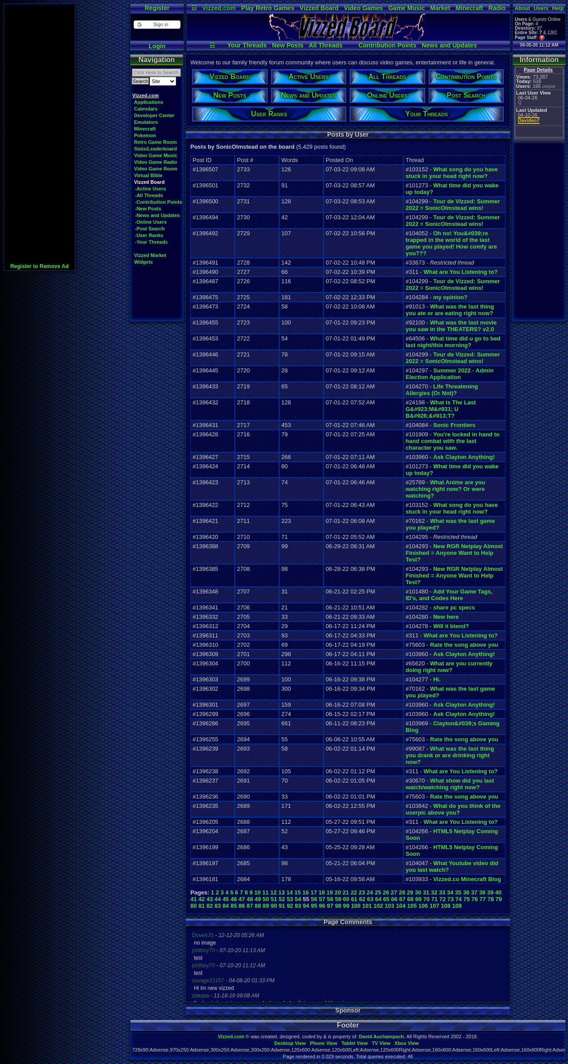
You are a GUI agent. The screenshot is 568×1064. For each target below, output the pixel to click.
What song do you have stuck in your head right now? (452, 172)
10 (257, 892)
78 (490, 899)
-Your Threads (151, 242)
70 (426, 899)
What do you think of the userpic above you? (453, 809)
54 (298, 899)
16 (306, 892)
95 (314, 905)
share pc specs (454, 607)
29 (410, 892)
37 (474, 892)
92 (290, 905)
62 (362, 899)
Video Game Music (156, 155)
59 (338, 899)
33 (442, 892)
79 (499, 899)
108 (446, 905)
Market (440, 8)
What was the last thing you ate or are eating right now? (450, 309)
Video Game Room (156, 168)
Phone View (323, 1043)
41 (193, 899)
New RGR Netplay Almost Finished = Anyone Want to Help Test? (454, 553)
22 (354, 892)
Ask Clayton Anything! (464, 457)
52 (282, 899)
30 (418, 892)
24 (370, 892)
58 (330, 899)
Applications (148, 102)
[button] (157, 24)
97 (330, 905)
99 (346, 905)
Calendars (146, 108)
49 (258, 899)
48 (250, 899)
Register (157, 8)
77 (482, 899)
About (522, 8)
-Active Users (150, 188)
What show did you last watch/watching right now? (450, 784)
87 (250, 905)
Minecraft (469, 8)
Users (541, 8)
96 (322, 905)
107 (434, 905)
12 (273, 892)
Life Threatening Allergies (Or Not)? (442, 389)
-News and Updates (157, 215)
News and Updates (449, 45)
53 (290, 899)
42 (201, 899)
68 (410, 899)
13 (281, 892)
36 (466, 892)
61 (354, 899)
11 (265, 892)
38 (482, 892)
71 (434, 899)
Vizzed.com (219, 8)
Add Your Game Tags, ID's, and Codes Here (449, 594)
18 (322, 892)
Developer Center (154, 115)
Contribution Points (388, 45)
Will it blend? (451, 626)
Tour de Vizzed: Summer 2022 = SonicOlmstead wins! (453, 204)
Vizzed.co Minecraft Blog (467, 879)
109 (457, 905)
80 (193, 905)
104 (401, 905)
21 (346, 892)
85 (233, 905)
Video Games (363, 8)
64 (378, 899)
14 (289, 892)
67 (402, 899)
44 (217, 899)
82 (209, 905)
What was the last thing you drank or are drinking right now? (450, 755)
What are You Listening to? (460, 272)
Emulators (146, 122)
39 (490, 892)
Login (157, 46)
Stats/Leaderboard (155, 148)
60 (346, 899)
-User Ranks (149, 235)
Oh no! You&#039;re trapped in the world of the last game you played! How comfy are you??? (451, 243)
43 (209, 899)
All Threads (326, 45)
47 (242, 899)
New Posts (288, 45)
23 (362, 892)
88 (258, 905)
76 (474, 899)
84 (225, 905)
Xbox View (406, 1043)
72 (442, 899)
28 (402, 892)
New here (446, 616)
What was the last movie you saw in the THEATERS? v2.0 (451, 325)
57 (322, 899)
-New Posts (148, 208)
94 (306, 905)
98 (338, 905)
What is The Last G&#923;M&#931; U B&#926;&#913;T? (441, 409)
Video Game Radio (155, 162)
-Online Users (151, 222)
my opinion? (450, 297)
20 (338, 892)
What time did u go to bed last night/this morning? (453, 341)
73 (450, 899)
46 (233, 899)
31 (426, 892)
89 (266, 905)
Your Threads (247, 45)
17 (314, 892)
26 (386, 892)
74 (458, 899)
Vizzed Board (319, 8)
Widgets (143, 262)
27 (394, 892)
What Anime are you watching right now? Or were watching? (445, 489)
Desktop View (290, 1043)
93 (298, 905)
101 (367, 905)
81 (201, 905)
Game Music (406, 8)
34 (450, 892)
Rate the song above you (464, 644)
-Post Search (150, 228)
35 (458, 892)
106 (423, 905)
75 (466, 899)
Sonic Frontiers (454, 425)
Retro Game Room (155, 142)
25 (378, 892)
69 (418, 899)
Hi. (437, 679)
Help (558, 8)
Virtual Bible (148, 175)
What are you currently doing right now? (449, 666)
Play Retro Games (267, 8)
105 (412, 905)
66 (394, 899)
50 (266, 899)
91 (282, 905)
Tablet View (354, 1043)
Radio (497, 8)
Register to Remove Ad (39, 266)
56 (314, 899)
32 (434, 892)
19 (330, 892)
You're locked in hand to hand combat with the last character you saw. (453, 441)
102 (378, 905)
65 (386, 899)
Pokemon (145, 135)
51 (274, 899)
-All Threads (149, 195)
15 (297, 892)
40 (498, 892)
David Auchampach (381, 1036)
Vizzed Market (150, 255)
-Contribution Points (158, 202)
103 (389, 905)
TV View (381, 1043)
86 (242, 905)
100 (356, 905)
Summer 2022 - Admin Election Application (449, 373)
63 (370, 899)
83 (217, 905)
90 (274, 905)
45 (225, 899)
